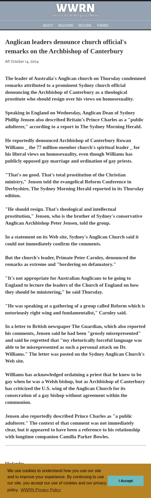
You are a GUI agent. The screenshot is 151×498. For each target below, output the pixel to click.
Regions (85, 25)
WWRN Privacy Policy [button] (41, 490)
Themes (103, 25)
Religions (65, 25)
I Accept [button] (125, 481)
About (48, 25)
